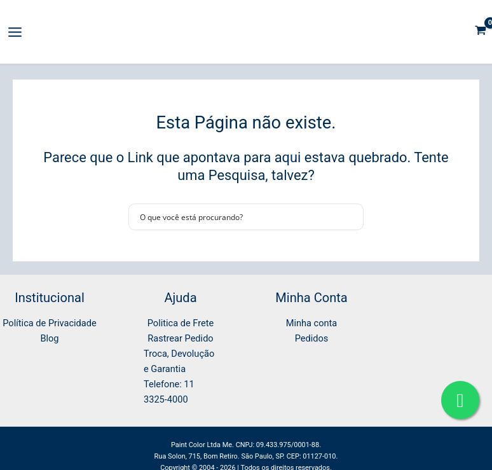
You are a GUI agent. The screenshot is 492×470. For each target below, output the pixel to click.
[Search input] (238, 216)
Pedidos (312, 338)
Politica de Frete (180, 323)
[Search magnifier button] (350, 217)
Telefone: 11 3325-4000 (169, 391)
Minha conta (312, 323)
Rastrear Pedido (180, 338)
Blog (49, 338)
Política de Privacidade (49, 323)
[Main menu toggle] (15, 32)
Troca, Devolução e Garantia (179, 361)
